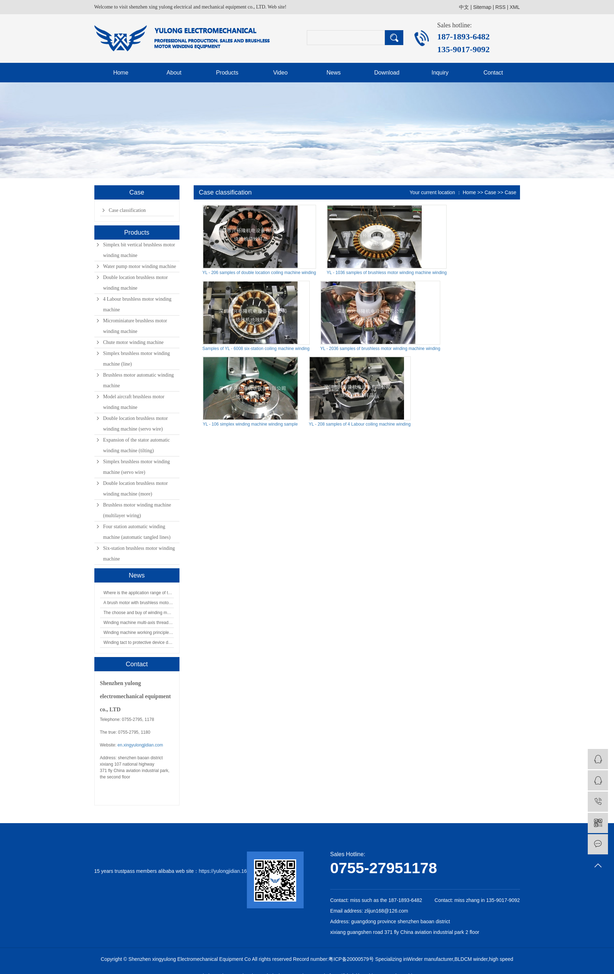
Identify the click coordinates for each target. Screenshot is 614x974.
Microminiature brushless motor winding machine (135, 326)
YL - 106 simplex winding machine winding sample (250, 424)
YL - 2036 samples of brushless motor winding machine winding (380, 348)
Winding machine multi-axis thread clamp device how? (139, 622)
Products (227, 73)
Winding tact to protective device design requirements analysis (139, 642)
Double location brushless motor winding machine (135, 283)
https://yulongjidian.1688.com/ (231, 871)
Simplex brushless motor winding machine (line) (136, 359)
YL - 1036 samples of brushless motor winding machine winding (387, 272)
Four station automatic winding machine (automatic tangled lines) (137, 532)
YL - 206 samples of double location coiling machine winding (259, 272)
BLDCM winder (470, 959)
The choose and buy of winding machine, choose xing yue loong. (139, 612)
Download (386, 73)
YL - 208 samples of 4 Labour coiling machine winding (360, 424)
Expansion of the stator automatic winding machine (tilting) (136, 445)
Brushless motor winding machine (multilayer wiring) (137, 510)
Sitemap (482, 7)
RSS (500, 7)
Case (490, 192)
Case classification (127, 210)
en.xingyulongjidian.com (140, 745)
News (333, 73)
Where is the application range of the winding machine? (139, 592)
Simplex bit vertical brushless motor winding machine (139, 250)
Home (120, 73)
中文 (464, 7)
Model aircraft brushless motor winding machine (134, 402)
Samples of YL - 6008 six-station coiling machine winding (256, 348)
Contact (493, 73)
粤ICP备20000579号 (351, 959)
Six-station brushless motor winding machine (139, 554)
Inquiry (439, 73)
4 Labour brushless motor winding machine (137, 304)
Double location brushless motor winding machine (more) (135, 489)
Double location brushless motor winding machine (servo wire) (135, 424)
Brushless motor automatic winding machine (138, 380)
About (174, 73)
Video (280, 73)
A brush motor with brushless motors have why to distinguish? (139, 602)
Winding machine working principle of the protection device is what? (139, 632)
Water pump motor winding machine (139, 266)
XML (515, 7)
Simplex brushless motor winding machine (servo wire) (136, 467)
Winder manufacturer (430, 959)
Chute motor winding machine (133, 342)
